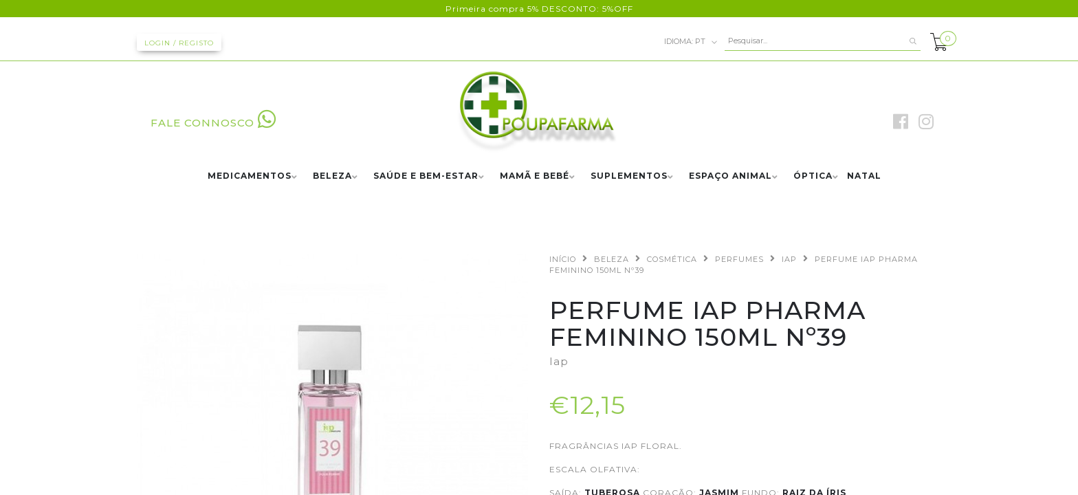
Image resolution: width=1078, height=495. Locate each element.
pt (691, 42)
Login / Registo (179, 42)
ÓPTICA (813, 176)
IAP (789, 259)
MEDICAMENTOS (250, 176)
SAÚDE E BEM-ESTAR (425, 176)
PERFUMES (739, 259)
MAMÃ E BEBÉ (534, 176)
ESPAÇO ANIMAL (730, 176)
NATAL (864, 176)
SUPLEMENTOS (629, 176)
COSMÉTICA (672, 259)
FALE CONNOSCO (213, 122)
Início (562, 259)
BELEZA (332, 176)
